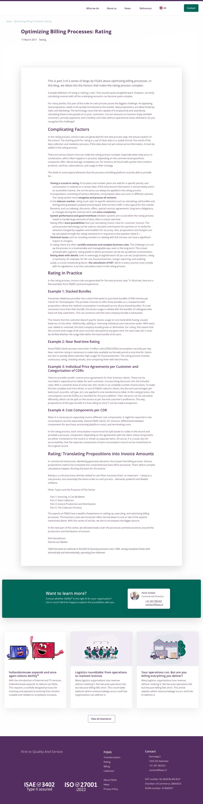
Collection (109, 770)
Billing (107, 765)
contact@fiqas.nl (154, 604)
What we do (92, 8)
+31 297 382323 (153, 601)
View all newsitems (101, 718)
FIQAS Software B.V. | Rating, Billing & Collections (18, 7)
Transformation (112, 756)
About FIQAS (110, 779)
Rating (107, 761)
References (146, 8)
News (128, 8)
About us (112, 8)
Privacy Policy (111, 788)
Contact (191, 8)
